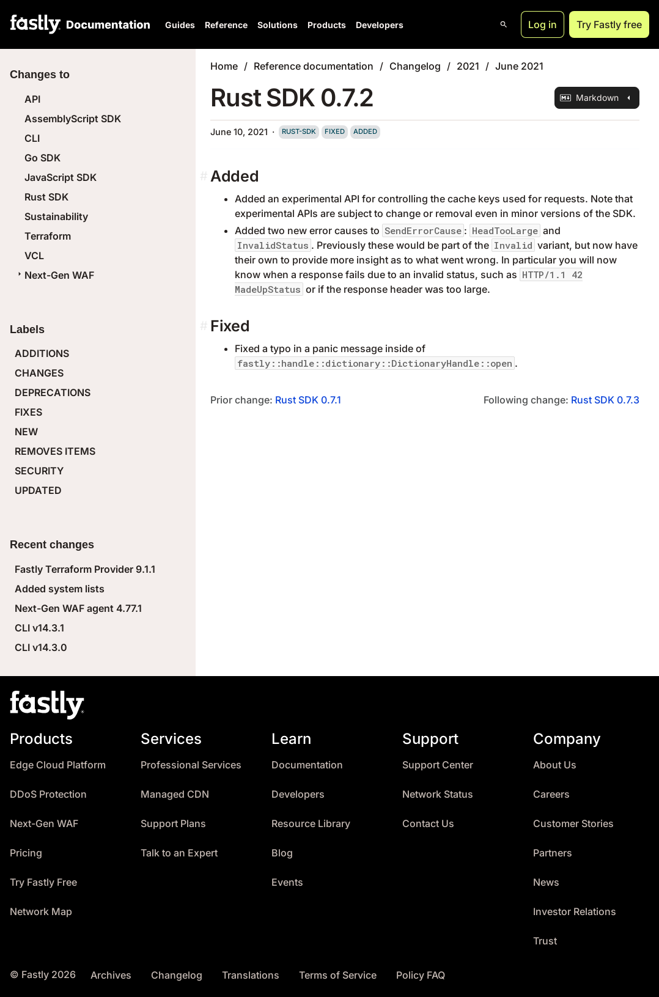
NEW (26, 431)
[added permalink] (205, 176)
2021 (468, 66)
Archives (110, 975)
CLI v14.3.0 (41, 647)
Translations (250, 975)
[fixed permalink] (205, 326)
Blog (282, 853)
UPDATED (38, 490)
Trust (545, 941)
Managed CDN (175, 794)
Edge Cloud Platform (58, 765)
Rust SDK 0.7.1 (308, 400)
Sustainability (56, 216)
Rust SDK (46, 197)
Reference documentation (314, 66)
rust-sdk (299, 131)
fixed (335, 131)
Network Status (437, 794)
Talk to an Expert (179, 853)
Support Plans (173, 824)
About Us (554, 765)
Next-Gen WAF (54, 275)
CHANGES (39, 373)
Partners (552, 853)
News (546, 882)
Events (287, 882)
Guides (180, 25)
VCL (34, 255)
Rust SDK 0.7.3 (605, 400)
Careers (551, 794)
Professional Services (191, 765)
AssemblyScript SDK (72, 118)
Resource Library (310, 824)
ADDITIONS (42, 353)
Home (224, 66)
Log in (542, 24)
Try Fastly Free (43, 882)
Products (326, 25)
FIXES (28, 412)
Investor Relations (574, 912)
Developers (379, 25)
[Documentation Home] (105, 24)
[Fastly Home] (35, 24)
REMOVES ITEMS (55, 451)
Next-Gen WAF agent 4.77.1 (78, 608)
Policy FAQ (420, 975)
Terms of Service (338, 975)
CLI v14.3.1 (39, 628)
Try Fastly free (609, 24)
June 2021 (519, 66)
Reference (226, 25)
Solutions (277, 25)
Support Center (437, 765)
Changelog (415, 66)
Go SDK (42, 158)
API (32, 99)
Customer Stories (573, 824)
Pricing (26, 853)
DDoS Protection (48, 794)
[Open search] (503, 24)
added (365, 131)
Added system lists (60, 589)
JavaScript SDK (60, 177)
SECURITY (39, 471)
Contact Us (428, 824)
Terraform (47, 236)
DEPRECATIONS (52, 392)
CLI (32, 138)
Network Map (41, 912)
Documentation (307, 765)
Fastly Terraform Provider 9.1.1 (85, 569)
